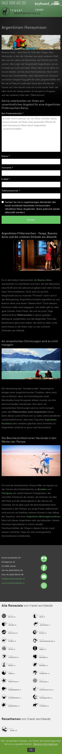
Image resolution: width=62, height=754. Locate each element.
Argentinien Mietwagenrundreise (43, 516)
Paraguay (7, 493)
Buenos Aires (45, 280)
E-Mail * (6, 179)
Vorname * (7, 167)
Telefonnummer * (11, 190)
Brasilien (42, 489)
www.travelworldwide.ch (13, 583)
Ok (31, 750)
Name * (6, 156)
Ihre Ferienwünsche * (13, 113)
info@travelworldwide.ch (13, 578)
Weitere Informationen (45, 744)
